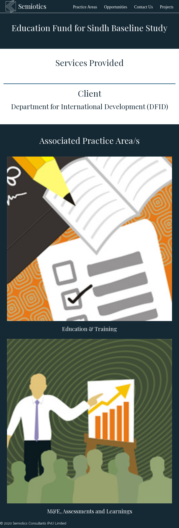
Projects (166, 7)
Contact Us (143, 7)
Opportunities (115, 7)
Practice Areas (85, 7)
